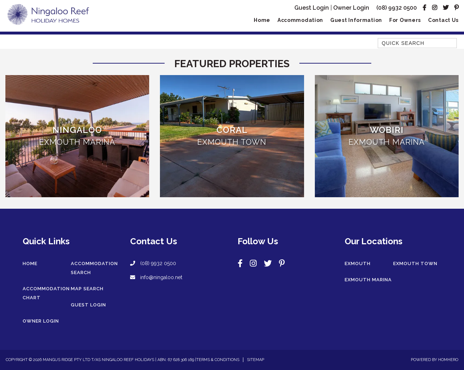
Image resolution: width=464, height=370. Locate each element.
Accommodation (300, 20)
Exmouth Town (415, 263)
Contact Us (443, 20)
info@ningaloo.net (156, 277)
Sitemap (255, 359)
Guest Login (311, 7)
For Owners (405, 20)
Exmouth (358, 263)
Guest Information (356, 20)
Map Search (87, 288)
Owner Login (351, 7)
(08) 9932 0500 (396, 7)
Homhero (448, 359)
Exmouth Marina (368, 279)
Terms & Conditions (217, 359)
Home (262, 20)
